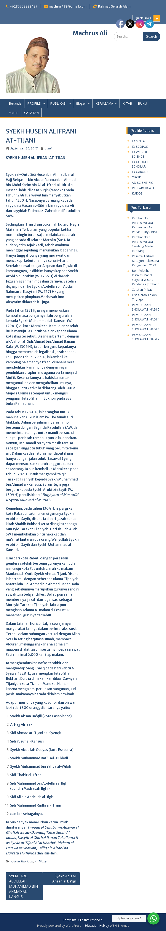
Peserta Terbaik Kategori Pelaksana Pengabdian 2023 (145, 260)
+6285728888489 (23, 6)
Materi (13, 112)
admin (49, 148)
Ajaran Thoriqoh (22, 861)
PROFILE (34, 103)
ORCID (136, 177)
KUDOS (137, 193)
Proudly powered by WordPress (59, 925)
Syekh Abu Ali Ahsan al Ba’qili (64, 879)
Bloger (81, 103)
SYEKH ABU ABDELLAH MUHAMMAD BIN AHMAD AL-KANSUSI (23, 886)
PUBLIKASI (58, 103)
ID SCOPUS (140, 146)
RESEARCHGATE (143, 188)
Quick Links (143, 18)
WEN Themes (119, 925)
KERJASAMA (104, 103)
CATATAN (31, 112)
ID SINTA (138, 141)
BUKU (142, 103)
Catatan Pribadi (142, 289)
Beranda (15, 103)
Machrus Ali (90, 33)
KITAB (127, 103)
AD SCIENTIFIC (142, 183)
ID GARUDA (140, 172)
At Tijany (40, 861)
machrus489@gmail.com (67, 6)
